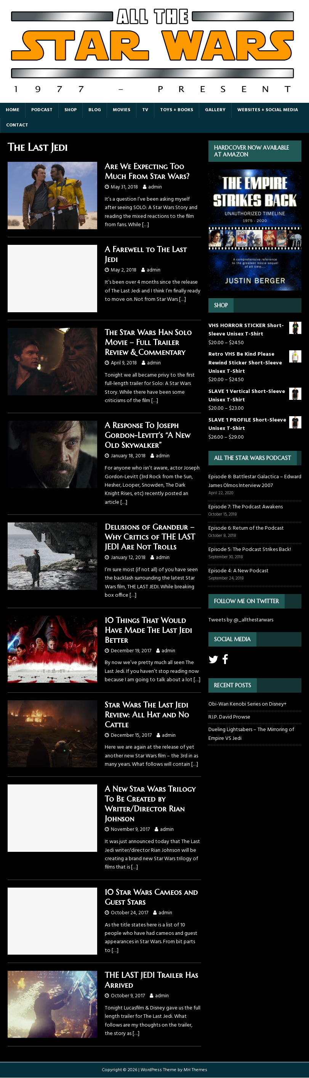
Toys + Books (176, 110)
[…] (145, 224)
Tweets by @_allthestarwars (240, 620)
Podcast (42, 110)
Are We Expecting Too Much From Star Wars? (147, 171)
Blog (94, 110)
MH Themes (195, 1070)
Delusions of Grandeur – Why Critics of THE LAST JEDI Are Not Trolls (150, 537)
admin (155, 187)
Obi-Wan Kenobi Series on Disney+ (247, 704)
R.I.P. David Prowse (229, 717)
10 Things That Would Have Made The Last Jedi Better (148, 630)
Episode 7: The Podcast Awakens (245, 507)
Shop (70, 110)
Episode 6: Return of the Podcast (246, 528)
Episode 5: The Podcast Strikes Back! (249, 549)
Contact (17, 125)
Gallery (215, 110)
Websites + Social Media (267, 110)
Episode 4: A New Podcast (238, 571)
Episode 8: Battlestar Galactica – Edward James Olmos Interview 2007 (254, 481)
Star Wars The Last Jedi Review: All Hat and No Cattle (147, 715)
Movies (121, 110)
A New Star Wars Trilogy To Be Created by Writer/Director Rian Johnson (150, 804)
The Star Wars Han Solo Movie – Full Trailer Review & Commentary (148, 342)
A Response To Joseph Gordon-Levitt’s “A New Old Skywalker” (147, 435)
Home (12, 110)
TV (145, 110)
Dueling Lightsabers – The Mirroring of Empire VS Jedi (251, 734)
